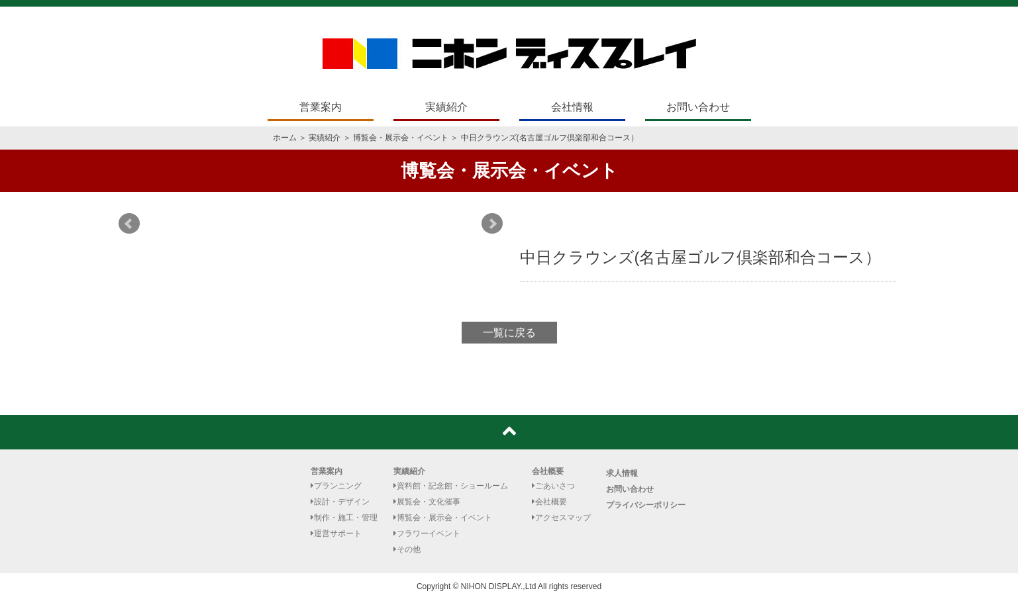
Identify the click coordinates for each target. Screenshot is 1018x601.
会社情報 (572, 107)
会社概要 (548, 471)
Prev (129, 223)
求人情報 (622, 473)
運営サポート (336, 533)
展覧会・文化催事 (426, 501)
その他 (407, 549)
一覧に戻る (509, 332)
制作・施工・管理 (344, 517)
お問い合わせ (698, 107)
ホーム (285, 137)
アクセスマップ (561, 517)
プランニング (336, 485)
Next (492, 223)
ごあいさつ (553, 485)
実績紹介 (446, 107)
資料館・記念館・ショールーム (450, 485)
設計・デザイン (340, 501)
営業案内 (320, 107)
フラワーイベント (426, 533)
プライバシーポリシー (646, 505)
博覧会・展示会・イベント (400, 137)
